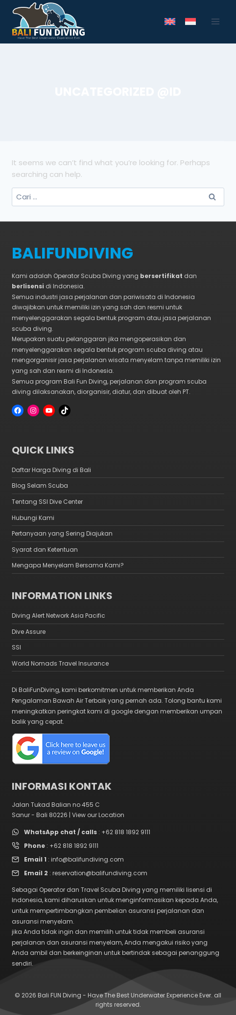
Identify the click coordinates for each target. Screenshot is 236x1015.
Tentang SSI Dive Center (47, 501)
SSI (16, 647)
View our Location (98, 815)
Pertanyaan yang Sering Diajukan (62, 533)
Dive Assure (29, 631)
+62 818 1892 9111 (125, 832)
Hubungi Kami (33, 518)
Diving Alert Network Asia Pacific (58, 615)
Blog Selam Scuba (40, 485)
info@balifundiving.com (87, 859)
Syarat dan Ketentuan (45, 549)
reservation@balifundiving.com (99, 873)
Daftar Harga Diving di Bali (51, 470)
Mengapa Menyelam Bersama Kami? (68, 565)
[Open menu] (215, 21)
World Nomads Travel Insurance (60, 663)
